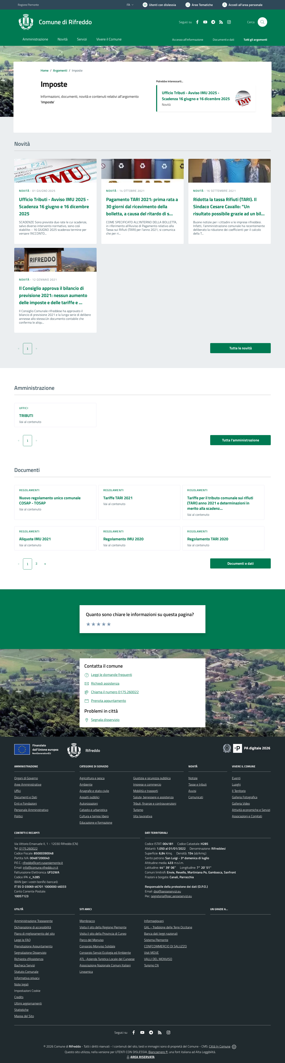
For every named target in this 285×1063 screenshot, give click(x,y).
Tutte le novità (240, 348)
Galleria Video (241, 803)
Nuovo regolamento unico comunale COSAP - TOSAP (50, 500)
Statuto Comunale (26, 971)
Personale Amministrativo (31, 809)
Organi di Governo (26, 778)
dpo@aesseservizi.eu (167, 891)
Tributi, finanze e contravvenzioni (154, 803)
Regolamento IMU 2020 (123, 539)
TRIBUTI (26, 415)
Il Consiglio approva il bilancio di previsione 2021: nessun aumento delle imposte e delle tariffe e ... (53, 295)
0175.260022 (28, 848)
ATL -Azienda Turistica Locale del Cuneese (107, 959)
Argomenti (60, 70)
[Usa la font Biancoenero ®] (159, 5)
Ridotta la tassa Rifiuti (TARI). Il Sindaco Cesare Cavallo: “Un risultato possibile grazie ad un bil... (229, 206)
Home (44, 70)
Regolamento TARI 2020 (207, 539)
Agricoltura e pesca (92, 778)
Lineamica (86, 971)
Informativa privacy (27, 978)
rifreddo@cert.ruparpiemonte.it (43, 862)
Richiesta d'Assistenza (28, 959)
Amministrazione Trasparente (33, 920)
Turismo (138, 809)
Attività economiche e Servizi (251, 809)
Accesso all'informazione (187, 39)
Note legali (21, 984)
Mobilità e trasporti (145, 790)
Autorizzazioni (89, 803)
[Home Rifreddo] (55, 22)
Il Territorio (239, 790)
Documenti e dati (240, 563)
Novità (24, 191)
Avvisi (192, 790)
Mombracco (87, 920)
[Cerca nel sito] (262, 22)
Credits (18, 997)
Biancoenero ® (158, 1052)
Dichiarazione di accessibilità (32, 927)
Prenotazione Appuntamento (33, 946)
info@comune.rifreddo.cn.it (40, 867)
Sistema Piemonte (156, 939)
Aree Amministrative (27, 784)
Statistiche (21, 1009)
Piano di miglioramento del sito (34, 933)
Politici (18, 816)
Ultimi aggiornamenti (28, 1003)
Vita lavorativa (142, 816)
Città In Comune (219, 1046)
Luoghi (236, 784)
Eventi (236, 778)
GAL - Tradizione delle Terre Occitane (168, 927)
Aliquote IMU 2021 (35, 539)
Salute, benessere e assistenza (153, 797)
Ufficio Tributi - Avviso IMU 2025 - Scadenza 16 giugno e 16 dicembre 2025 (196, 96)
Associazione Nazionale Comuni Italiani (105, 965)
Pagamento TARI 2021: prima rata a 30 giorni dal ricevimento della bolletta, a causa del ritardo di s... (142, 206)
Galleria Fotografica (244, 797)
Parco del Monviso (92, 939)
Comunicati (195, 797)
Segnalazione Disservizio (30, 952)
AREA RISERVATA (140, 1056)
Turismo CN (151, 965)
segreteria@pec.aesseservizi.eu (171, 896)
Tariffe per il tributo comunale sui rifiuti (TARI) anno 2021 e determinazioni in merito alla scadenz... (220, 503)
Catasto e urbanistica (93, 809)
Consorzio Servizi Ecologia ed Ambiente (105, 952)
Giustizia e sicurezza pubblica (152, 778)
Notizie (193, 778)
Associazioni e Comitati (247, 816)
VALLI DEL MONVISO (158, 959)
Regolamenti (29, 490)
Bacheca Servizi (24, 965)
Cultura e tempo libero (94, 816)
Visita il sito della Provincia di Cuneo (103, 933)
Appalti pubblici (89, 797)
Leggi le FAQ (22, 939)
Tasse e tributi (197, 784)
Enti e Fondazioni (25, 803)
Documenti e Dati (25, 797)
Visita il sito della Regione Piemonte (103, 927)
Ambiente (86, 784)
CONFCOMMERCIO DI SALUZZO (165, 946)
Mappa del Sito (24, 1016)
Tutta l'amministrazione (240, 440)
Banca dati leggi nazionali (161, 933)
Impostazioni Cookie (27, 990)
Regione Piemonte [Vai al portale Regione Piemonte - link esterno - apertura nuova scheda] (28, 5)
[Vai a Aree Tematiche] (199, 5)
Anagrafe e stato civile (94, 790)
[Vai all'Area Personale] (242, 5)
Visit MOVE (151, 952)
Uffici (23, 408)
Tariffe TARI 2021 (118, 498)
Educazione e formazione (96, 822)
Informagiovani (154, 920)
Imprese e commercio (147, 784)
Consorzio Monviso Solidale (97, 946)
